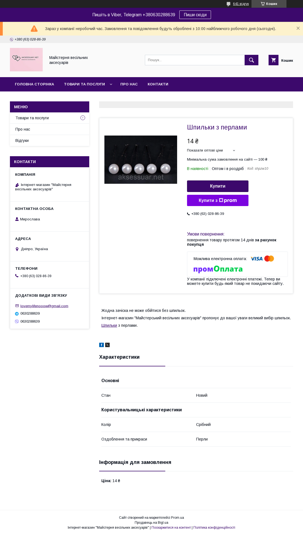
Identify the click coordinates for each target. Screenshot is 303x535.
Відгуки (22, 140)
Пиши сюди (195, 14)
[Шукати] (251, 60)
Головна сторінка (34, 84)
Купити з (218, 200)
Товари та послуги (84, 84)
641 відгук (241, 4)
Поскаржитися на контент (171, 527)
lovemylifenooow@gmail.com (44, 306)
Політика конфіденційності (214, 527)
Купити (218, 186)
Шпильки (109, 325)
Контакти (158, 84)
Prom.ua (177, 518)
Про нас (129, 84)
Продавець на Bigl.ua (151, 523)
